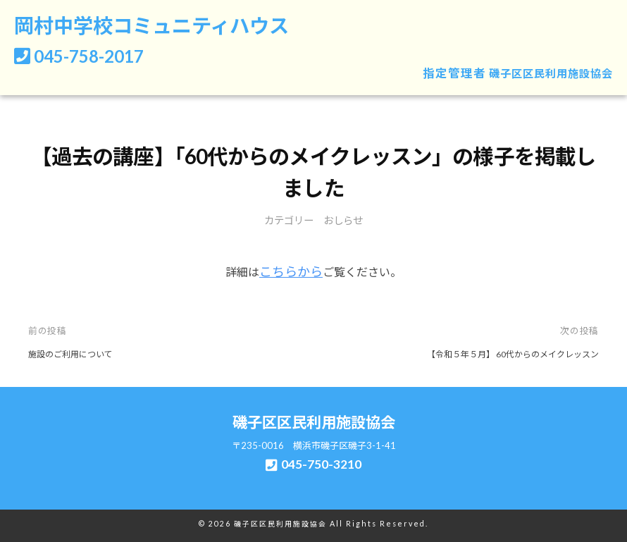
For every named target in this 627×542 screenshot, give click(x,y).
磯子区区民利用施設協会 (543, 75)
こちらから (291, 272)
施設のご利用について (74, 353)
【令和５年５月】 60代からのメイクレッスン (505, 353)
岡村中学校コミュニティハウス (166, 26)
